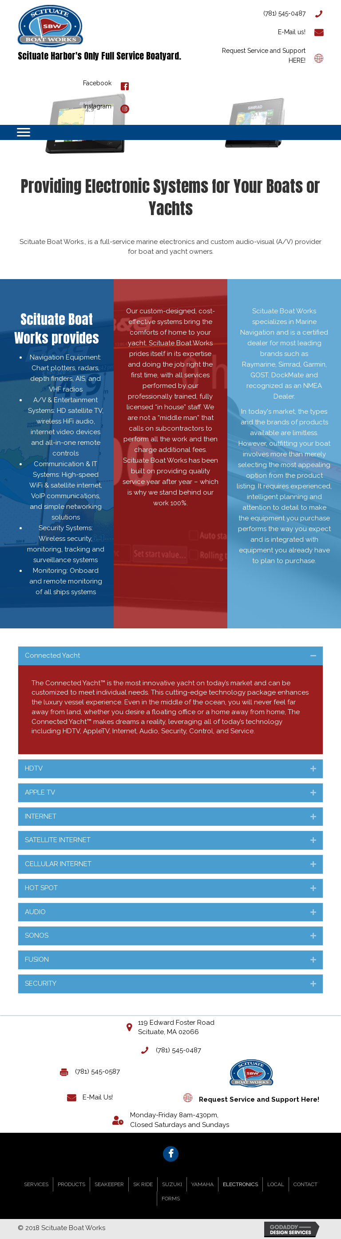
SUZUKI (172, 1184)
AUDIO (35, 912)
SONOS (36, 935)
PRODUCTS (71, 1184)
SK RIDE (143, 1184)
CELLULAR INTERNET (58, 864)
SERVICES (36, 1184)
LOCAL (275, 1184)
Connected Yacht (52, 655)
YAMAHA (202, 1184)
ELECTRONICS (240, 1184)
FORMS (171, 1198)
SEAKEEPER (109, 1184)
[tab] (170, 656)
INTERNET (40, 816)
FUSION (37, 959)
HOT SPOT (41, 888)
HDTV (34, 768)
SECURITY (40, 983)
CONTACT (305, 1184)
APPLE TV (40, 792)
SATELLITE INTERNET (58, 840)
